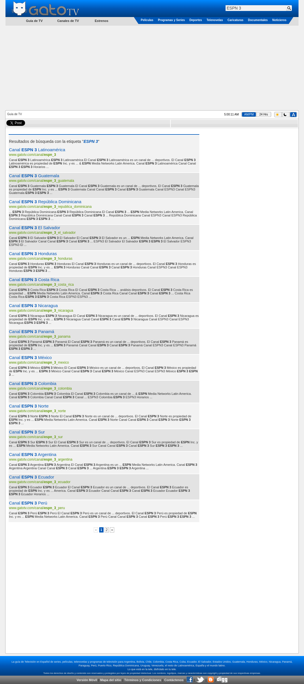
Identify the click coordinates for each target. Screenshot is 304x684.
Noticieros (279, 20)
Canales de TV (68, 21)
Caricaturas (235, 20)
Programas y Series (171, 20)
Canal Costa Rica (34, 279)
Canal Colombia (32, 383)
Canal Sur (27, 431)
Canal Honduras (33, 253)
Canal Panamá (31, 331)
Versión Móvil (86, 680)
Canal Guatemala (34, 175)
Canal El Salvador (34, 227)
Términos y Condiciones (142, 680)
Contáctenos (173, 680)
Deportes (195, 20)
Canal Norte (29, 405)
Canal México (30, 357)
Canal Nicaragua (33, 305)
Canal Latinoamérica (37, 149)
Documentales (258, 20)
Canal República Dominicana (45, 201)
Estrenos (101, 21)
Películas (147, 20)
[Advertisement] (152, 67)
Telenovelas (215, 20)
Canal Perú (28, 502)
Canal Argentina (32, 454)
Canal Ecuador (31, 476)
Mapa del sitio (110, 680)
